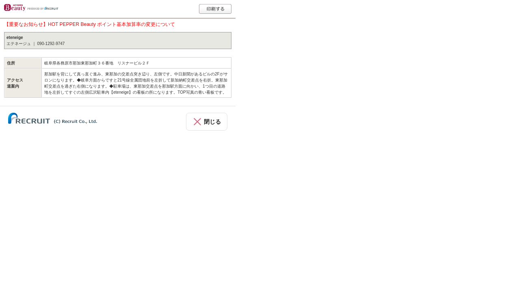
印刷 (215, 9)
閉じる (212, 121)
